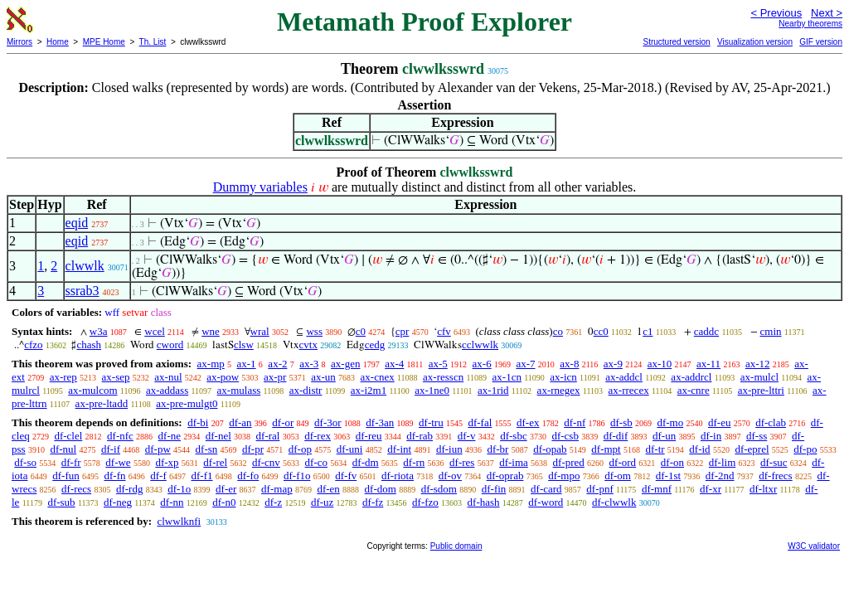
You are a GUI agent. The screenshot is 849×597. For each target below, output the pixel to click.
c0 (361, 331)
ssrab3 (82, 291)
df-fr (71, 462)
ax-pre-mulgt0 (186, 403)
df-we (117, 462)
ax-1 (246, 363)
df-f (158, 475)
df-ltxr (763, 489)
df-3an (380, 422)
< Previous (776, 13)
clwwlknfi (179, 521)
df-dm (365, 462)
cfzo (33, 344)
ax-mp (211, 363)
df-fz (372, 502)
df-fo (248, 475)
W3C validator (814, 546)
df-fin (494, 489)
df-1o (179, 489)
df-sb (621, 422)
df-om (617, 475)
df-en (328, 489)
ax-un (323, 377)
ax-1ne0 (432, 390)
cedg (375, 344)
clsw (244, 344)
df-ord (623, 462)
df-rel (215, 462)
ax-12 (757, 363)
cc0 (601, 331)
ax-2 (277, 363)
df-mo (670, 422)
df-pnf (600, 489)
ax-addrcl (691, 377)
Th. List (153, 41)
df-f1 (202, 475)
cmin (771, 331)
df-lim (722, 462)
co (558, 331)
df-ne (169, 436)
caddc (706, 331)
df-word (545, 502)
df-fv (346, 475)
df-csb (565, 436)
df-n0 (223, 502)
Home (57, 41)
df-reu (369, 436)
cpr (402, 331)
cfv (444, 331)
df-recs (76, 489)
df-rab (419, 436)
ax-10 (660, 363)
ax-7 (525, 363)
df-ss (756, 436)
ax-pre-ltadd (102, 403)
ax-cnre (693, 390)
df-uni (350, 449)
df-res (461, 462)
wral (259, 331)
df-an (240, 422)
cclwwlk (480, 344)
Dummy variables (260, 187)
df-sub (61, 502)
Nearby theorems (810, 23)
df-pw (158, 449)
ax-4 (394, 363)
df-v (467, 436)
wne (210, 331)
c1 (648, 331)
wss (314, 331)
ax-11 (708, 363)
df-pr (253, 449)
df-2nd (720, 475)
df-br (497, 449)
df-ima (513, 462)
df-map (277, 489)
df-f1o (297, 475)
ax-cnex (378, 377)
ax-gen (345, 363)
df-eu (719, 422)
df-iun (449, 449)
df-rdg (129, 489)
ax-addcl (624, 377)
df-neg (118, 502)
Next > (826, 13)
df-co (316, 462)
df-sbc (513, 436)
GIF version (820, 41)
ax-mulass (239, 390)
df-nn (171, 502)
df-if (110, 449)
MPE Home (104, 41)
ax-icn (563, 377)
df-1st (668, 475)
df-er (226, 489)
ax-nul (168, 377)
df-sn (207, 449)
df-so (25, 462)
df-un (664, 436)
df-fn (115, 475)
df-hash (484, 502)
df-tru (431, 422)
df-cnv (266, 462)
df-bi (197, 422)
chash (88, 344)
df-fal (480, 422)
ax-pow (222, 377)
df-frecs (775, 475)
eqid (77, 223)
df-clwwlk (614, 502)
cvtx (308, 344)
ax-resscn (443, 377)
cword (170, 344)
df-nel (218, 436)
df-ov (450, 475)
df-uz (322, 502)
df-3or (328, 422)
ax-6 (482, 363)
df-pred (569, 462)
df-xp (166, 462)
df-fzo (425, 502)
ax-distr (306, 390)
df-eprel (752, 449)
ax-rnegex (558, 390)
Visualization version (755, 41)
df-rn (413, 462)
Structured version (676, 41)
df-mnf (657, 489)
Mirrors (19, 41)
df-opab (549, 449)
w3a (99, 331)
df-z (273, 502)
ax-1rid (493, 390)
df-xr (710, 489)
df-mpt (605, 449)
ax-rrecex (629, 390)
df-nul (63, 449)
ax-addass (167, 390)
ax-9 (613, 363)
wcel (154, 331)
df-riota (397, 475)
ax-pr (275, 377)
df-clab (770, 422)
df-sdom (439, 489)
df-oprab (505, 475)
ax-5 (438, 363)
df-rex (317, 436)
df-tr (654, 449)
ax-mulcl (759, 377)
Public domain (456, 546)
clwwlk (84, 266)
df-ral (268, 436)
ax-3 (308, 363)
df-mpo (564, 475)
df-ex (528, 422)
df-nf (574, 422)
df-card (546, 489)
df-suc (774, 462)
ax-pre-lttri (761, 390)
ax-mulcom (92, 390)
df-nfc (120, 436)
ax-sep (116, 377)
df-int (399, 449)
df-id (699, 449)
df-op (300, 449)
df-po (805, 449)
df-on (672, 462)
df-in (711, 436)
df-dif (616, 436)
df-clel (68, 436)
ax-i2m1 (368, 390)
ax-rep (63, 377)
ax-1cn (507, 377)
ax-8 (569, 363)
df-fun (66, 475)
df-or (283, 422)
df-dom (380, 489)
